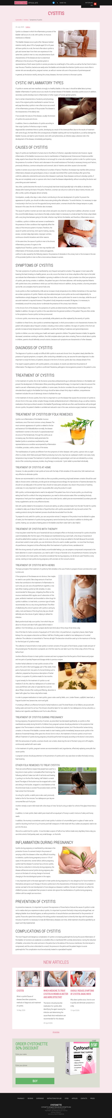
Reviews (30, 1098)
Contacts (84, 1098)
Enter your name (21, 1054)
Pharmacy (21, 1098)
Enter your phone (21, 1065)
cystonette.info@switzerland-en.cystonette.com (56, 1107)
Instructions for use (54, 1098)
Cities (66, 1098)
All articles (56, 1032)
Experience (40, 1098)
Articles (74, 1098)
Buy (35, 1081)
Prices (92, 1098)
